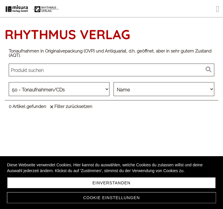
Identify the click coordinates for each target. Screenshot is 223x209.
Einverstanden (112, 183)
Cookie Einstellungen (111, 197)
